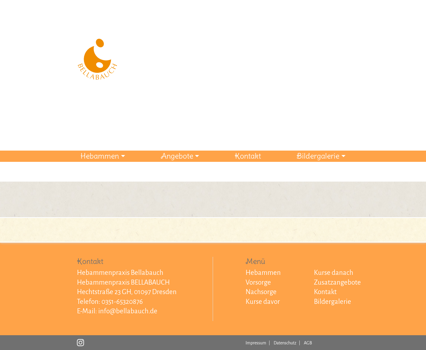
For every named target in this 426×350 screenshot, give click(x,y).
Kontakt (248, 156)
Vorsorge (258, 282)
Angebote (177, 156)
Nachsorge (261, 292)
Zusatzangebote (337, 282)
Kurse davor (263, 301)
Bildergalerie (317, 156)
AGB (308, 343)
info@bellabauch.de (127, 311)
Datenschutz (285, 343)
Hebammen (99, 156)
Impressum (256, 343)
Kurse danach (333, 272)
